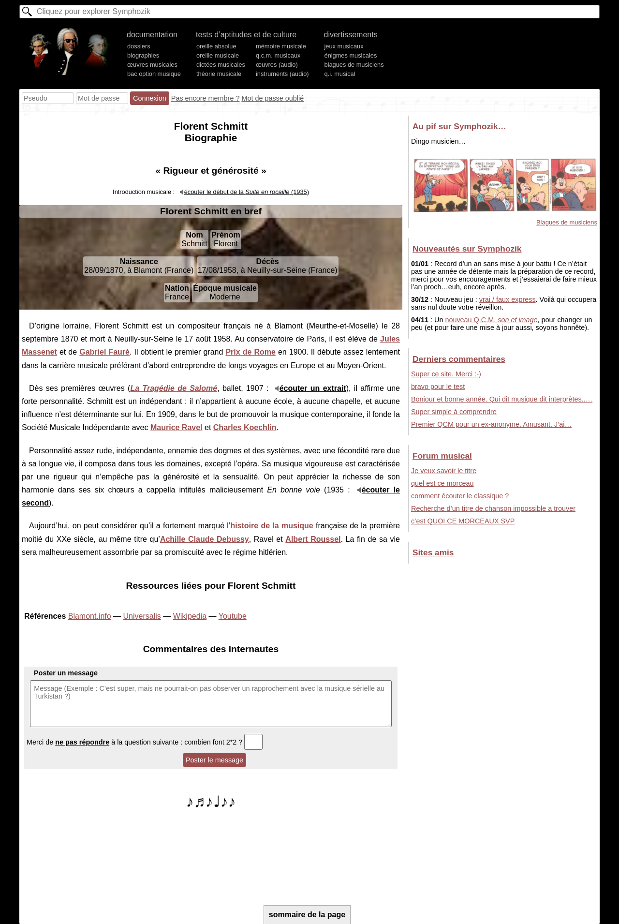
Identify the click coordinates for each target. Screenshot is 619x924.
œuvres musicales (152, 64)
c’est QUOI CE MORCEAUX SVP (463, 521)
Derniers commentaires (459, 359)
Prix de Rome (250, 352)
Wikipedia (189, 616)
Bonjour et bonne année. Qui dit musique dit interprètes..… (501, 399)
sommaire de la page (307, 914)
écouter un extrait (313, 388)
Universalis (142, 616)
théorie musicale (218, 73)
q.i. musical (339, 73)
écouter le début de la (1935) (246, 191)
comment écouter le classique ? (460, 496)
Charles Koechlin (245, 427)
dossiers (138, 46)
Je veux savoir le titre (443, 471)
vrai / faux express (507, 299)
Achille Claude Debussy (204, 539)
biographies (143, 55)
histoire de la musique (271, 526)
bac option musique (154, 73)
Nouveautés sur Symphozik (467, 248)
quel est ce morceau (442, 483)
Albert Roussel (312, 539)
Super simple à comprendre (454, 412)
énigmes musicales (350, 55)
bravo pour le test (438, 386)
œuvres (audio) (277, 64)
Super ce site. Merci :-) (446, 374)
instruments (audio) (282, 73)
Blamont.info (89, 616)
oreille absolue (216, 46)
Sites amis (433, 552)
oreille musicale (217, 55)
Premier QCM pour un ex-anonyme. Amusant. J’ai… (491, 424)
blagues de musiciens (354, 64)
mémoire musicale (281, 46)
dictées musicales (220, 64)
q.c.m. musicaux (278, 55)
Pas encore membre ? (205, 98)
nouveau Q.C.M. (491, 320)
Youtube (233, 616)
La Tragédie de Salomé (173, 388)
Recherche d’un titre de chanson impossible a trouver (493, 508)
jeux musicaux (344, 46)
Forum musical (442, 456)
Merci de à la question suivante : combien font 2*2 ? (145, 742)
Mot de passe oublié (272, 98)
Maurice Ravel (176, 427)
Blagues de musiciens (566, 222)
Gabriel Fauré (104, 352)
